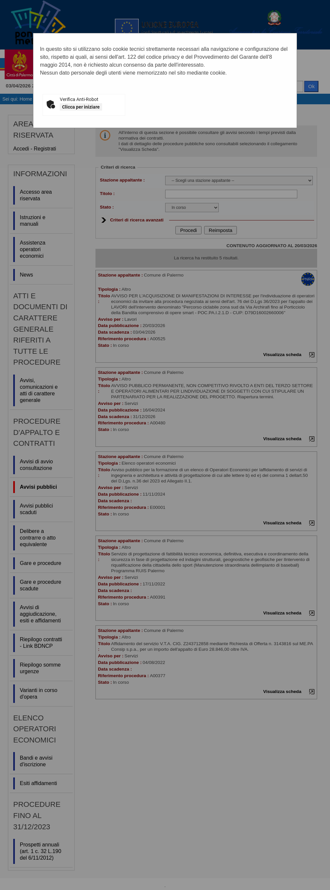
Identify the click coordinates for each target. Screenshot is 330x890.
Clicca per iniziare (81, 107)
